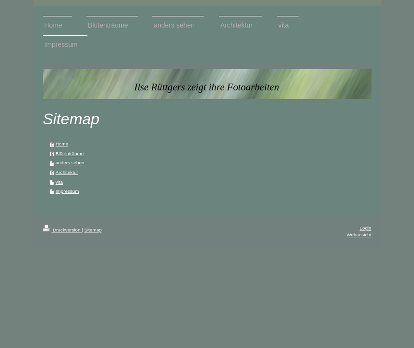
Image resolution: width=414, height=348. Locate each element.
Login (365, 228)
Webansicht (358, 234)
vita (59, 182)
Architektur (67, 172)
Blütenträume (70, 153)
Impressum (67, 191)
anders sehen (70, 162)
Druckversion (62, 229)
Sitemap (92, 229)
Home (62, 143)
